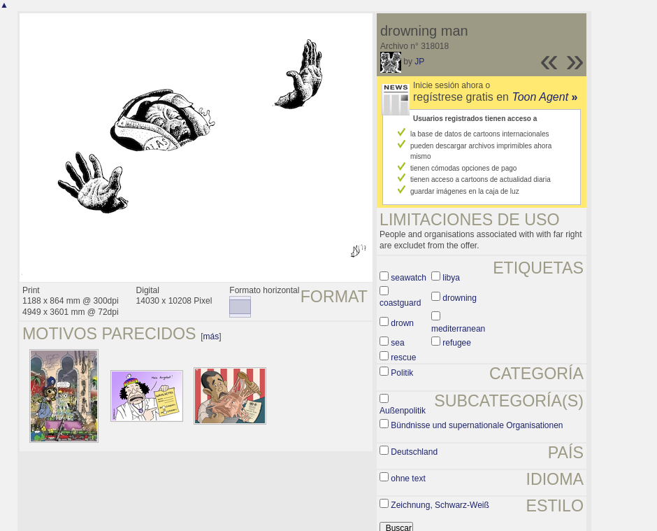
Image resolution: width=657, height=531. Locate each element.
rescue (403, 357)
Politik (402, 373)
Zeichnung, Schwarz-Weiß (440, 505)
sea (397, 343)
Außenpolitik (403, 411)
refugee (456, 343)
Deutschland (414, 452)
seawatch (408, 278)
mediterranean (458, 329)
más (211, 336)
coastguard (400, 303)
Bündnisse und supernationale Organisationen (477, 425)
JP (419, 61)
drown (402, 323)
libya (451, 278)
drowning (459, 298)
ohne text (408, 478)
